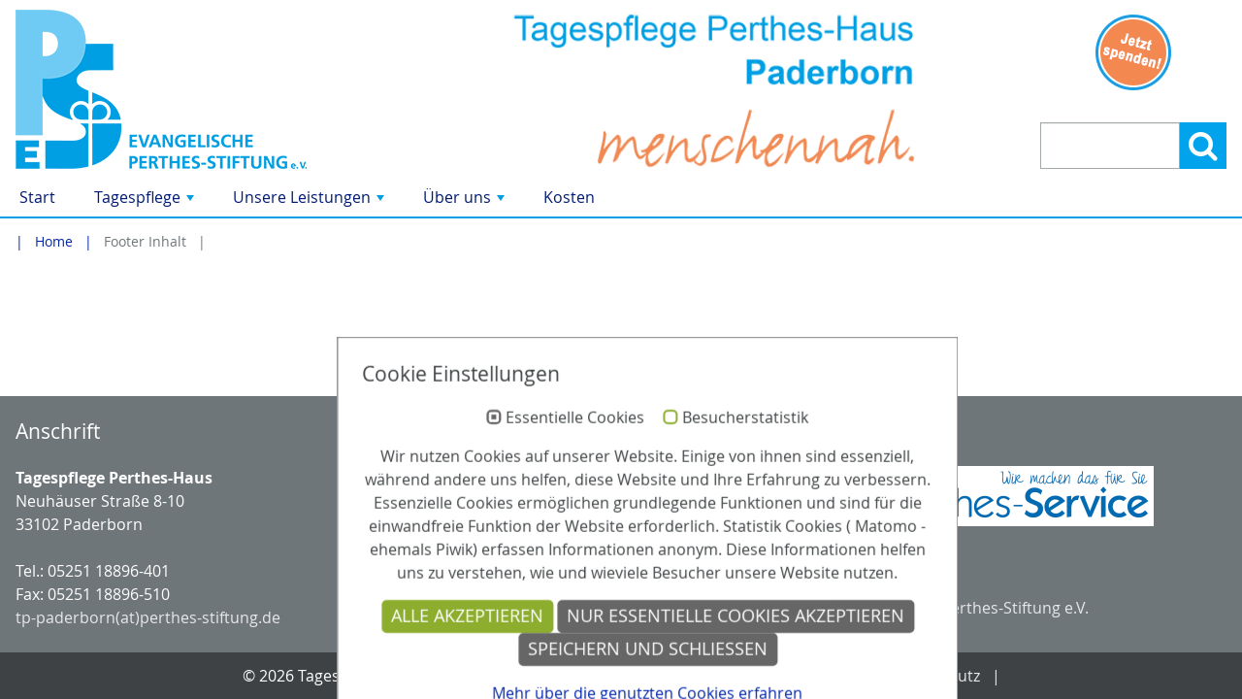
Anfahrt (712, 675)
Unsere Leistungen (310, 201)
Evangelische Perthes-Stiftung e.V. (966, 607)
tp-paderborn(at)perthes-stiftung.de (148, 617)
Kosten (569, 197)
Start (37, 197)
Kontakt (624, 675)
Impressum (814, 675)
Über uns (465, 201)
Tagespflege (146, 201)
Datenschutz (934, 675)
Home (54, 241)
